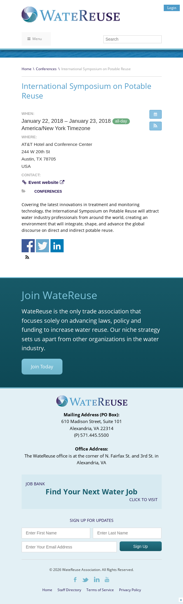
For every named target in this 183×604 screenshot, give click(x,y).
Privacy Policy (130, 589)
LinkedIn (97, 579)
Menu (34, 38)
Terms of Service (100, 589)
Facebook (75, 579)
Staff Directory (69, 589)
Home (27, 68)
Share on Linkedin (57, 245)
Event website (43, 182)
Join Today (42, 366)
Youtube (107, 579)
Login (171, 8)
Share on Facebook (28, 245)
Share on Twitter (42, 245)
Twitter (85, 580)
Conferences (46, 68)
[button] (155, 126)
